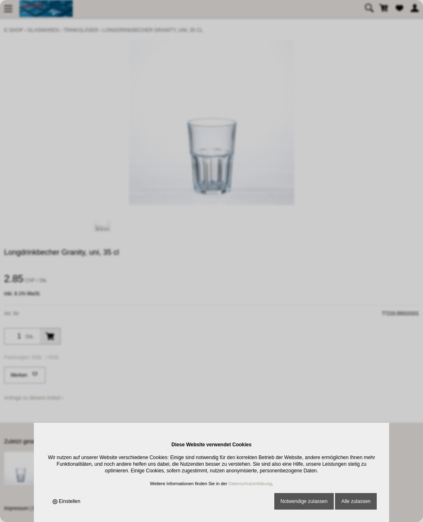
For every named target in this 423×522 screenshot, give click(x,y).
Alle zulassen (356, 501)
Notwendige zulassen (304, 501)
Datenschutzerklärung (250, 483)
